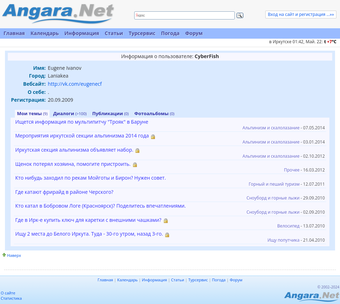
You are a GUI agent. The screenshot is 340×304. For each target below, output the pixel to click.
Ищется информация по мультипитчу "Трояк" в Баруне (81, 121)
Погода (170, 33)
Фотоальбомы (154, 113)
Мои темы (32, 113)
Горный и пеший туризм (274, 184)
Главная (14, 33)
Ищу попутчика (283, 240)
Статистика (11, 298)
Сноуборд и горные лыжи (273, 198)
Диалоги (69, 113)
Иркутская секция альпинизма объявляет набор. (74, 149)
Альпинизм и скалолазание (271, 128)
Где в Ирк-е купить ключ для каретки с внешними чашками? (88, 219)
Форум (194, 33)
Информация (81, 33)
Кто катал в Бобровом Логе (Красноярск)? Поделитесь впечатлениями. (100, 205)
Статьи (114, 33)
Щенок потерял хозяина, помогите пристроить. (73, 164)
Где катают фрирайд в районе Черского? (64, 191)
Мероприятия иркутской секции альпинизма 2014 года (82, 135)
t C (330, 42)
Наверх (14, 255)
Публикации (110, 113)
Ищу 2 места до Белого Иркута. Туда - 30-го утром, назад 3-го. (89, 233)
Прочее (292, 170)
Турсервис (142, 33)
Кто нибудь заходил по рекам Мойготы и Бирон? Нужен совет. (90, 177)
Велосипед (288, 226)
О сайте (8, 292)
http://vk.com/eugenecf (75, 83)
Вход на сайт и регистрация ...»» (301, 14)
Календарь (44, 33)
